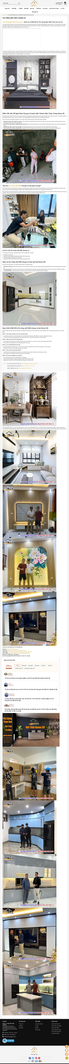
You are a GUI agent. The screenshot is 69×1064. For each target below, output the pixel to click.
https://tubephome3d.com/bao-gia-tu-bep (29, 363)
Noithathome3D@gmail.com (10, 1036)
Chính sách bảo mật (56, 1023)
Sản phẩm (21, 1027)
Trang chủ (21, 1023)
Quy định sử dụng (55, 1033)
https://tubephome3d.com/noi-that (28, 365)
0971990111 (12, 1034)
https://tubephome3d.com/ (12, 649)
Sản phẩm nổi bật (39, 1023)
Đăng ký (60, 4)
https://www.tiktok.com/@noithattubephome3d (19, 653)
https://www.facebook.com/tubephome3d (16, 650)
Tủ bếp (36, 1025)
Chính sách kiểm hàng (56, 1029)
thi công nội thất (14, 186)
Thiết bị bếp (37, 1029)
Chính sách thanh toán (56, 1031)
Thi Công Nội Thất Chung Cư (12, 22)
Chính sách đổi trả (55, 1027)
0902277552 (6, 1034)
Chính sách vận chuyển (56, 1025)
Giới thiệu (21, 1025)
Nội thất (36, 1027)
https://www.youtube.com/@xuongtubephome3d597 (20, 651)
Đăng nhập (60, 2)
